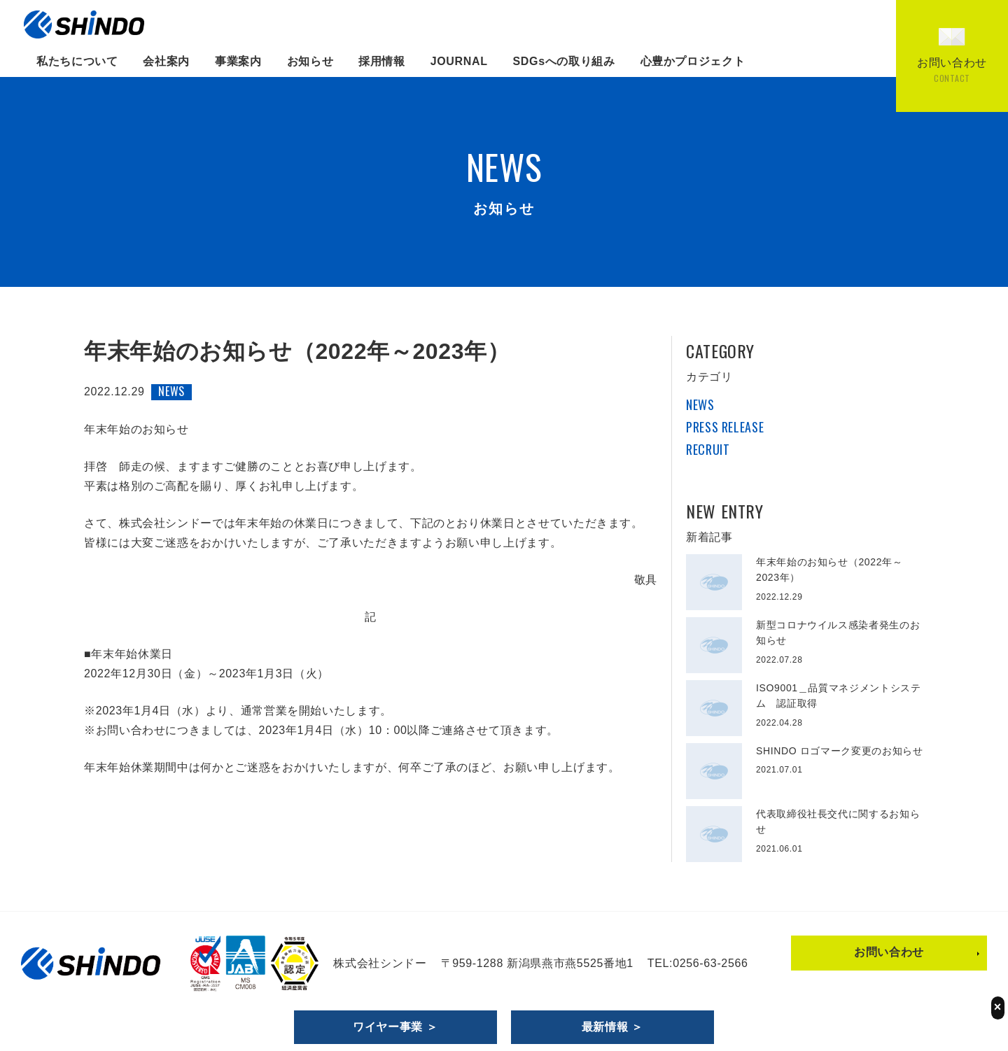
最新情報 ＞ (612, 1027)
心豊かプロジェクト (693, 61)
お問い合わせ (889, 952)
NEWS (700, 404)
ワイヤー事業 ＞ (395, 1027)
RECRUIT (707, 449)
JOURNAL (459, 61)
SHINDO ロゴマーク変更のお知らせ (839, 750)
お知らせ (310, 61)
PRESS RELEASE (725, 427)
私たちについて (77, 61)
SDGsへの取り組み (564, 61)
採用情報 (381, 61)
